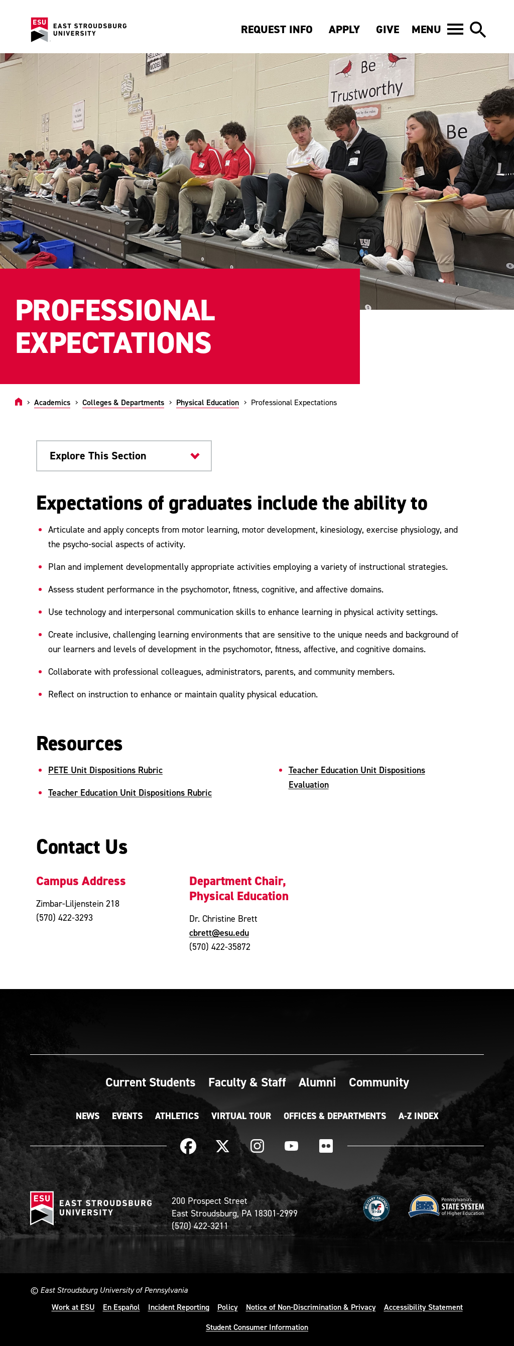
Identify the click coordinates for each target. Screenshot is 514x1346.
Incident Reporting (178, 1307)
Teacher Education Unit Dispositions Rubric (130, 792)
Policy (227, 1307)
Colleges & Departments (123, 402)
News (87, 1116)
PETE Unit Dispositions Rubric (105, 770)
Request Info (277, 29)
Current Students (150, 1082)
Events (127, 1116)
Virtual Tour (241, 1116)
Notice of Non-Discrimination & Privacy (311, 1307)
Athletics (177, 1116)
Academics (52, 402)
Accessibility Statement (423, 1307)
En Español (121, 1307)
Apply (344, 29)
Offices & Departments (335, 1116)
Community (379, 1082)
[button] (437, 29)
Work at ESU (73, 1307)
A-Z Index (419, 1116)
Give (387, 29)
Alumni (317, 1082)
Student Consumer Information (257, 1327)
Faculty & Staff (247, 1082)
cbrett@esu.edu (219, 932)
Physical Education (207, 402)
